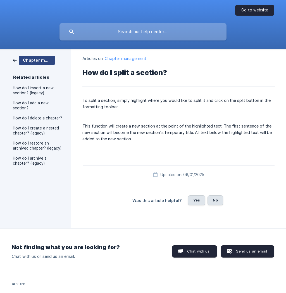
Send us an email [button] (251, 251)
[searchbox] (143, 31)
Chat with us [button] (198, 251)
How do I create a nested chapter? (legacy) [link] (36, 130)
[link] (34, 60)
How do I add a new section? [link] (31, 105)
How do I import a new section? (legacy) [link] (33, 90)
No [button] (215, 200)
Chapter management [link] (125, 58)
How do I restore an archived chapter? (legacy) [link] (37, 145)
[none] (254, 10)
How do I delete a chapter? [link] (37, 118)
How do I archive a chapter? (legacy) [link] (30, 160)
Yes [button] (196, 200)
